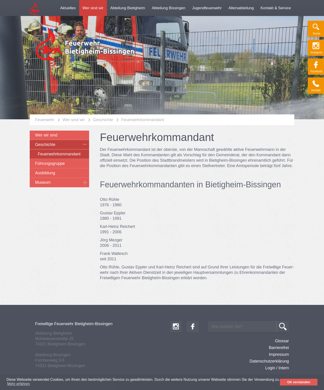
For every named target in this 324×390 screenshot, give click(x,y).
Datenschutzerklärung (269, 361)
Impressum (279, 354)
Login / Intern (277, 368)
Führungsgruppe (50, 163)
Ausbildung (45, 173)
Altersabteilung (241, 8)
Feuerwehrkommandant (142, 120)
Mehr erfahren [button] (18, 384)
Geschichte (103, 120)
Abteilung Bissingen (168, 8)
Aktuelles (68, 8)
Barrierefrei (279, 347)
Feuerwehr (44, 120)
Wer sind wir (93, 8)
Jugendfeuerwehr (207, 8)
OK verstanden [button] (298, 382)
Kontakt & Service (276, 8)
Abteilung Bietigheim (127, 8)
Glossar (282, 341)
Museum (43, 182)
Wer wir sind (46, 135)
